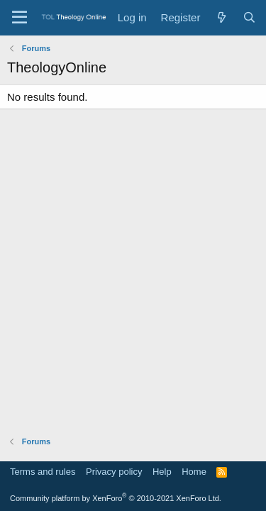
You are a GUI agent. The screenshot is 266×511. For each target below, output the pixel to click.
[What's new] (221, 17)
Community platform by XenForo (115, 498)
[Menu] (19, 17)
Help (162, 471)
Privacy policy (114, 471)
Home (194, 471)
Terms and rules (42, 471)
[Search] (249, 17)
